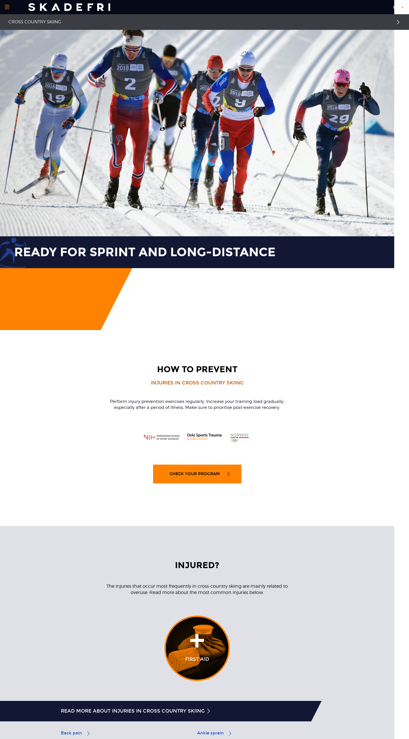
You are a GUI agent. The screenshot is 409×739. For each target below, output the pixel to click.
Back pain (76, 733)
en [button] (395, 7)
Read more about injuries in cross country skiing (136, 711)
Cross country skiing (35, 21)
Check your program (200, 473)
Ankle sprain (214, 733)
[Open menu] (7, 7)
